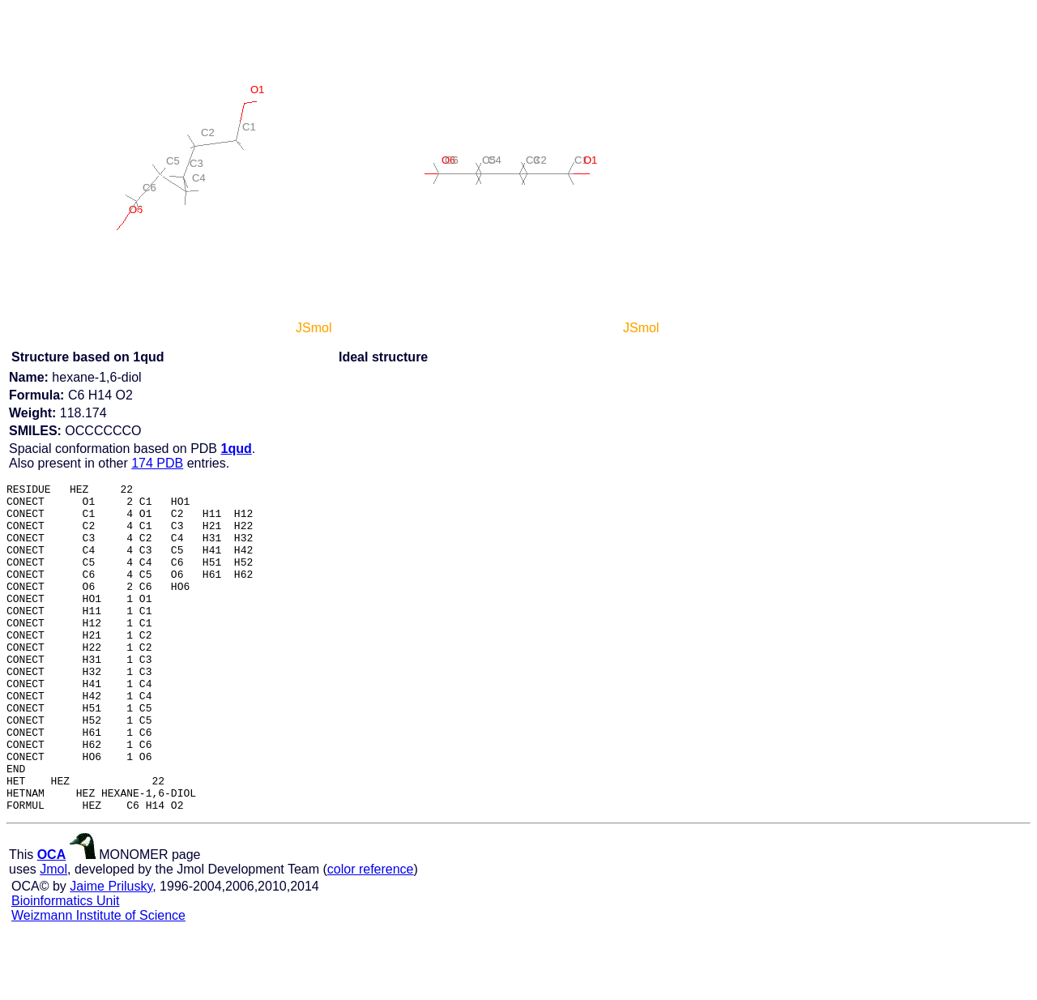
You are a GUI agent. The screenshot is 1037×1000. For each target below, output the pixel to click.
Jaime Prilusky (111, 952)
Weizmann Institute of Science (98, 981)
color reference (370, 935)
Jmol (53, 935)
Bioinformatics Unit (65, 966)
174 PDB (157, 463)
